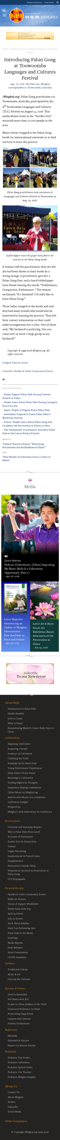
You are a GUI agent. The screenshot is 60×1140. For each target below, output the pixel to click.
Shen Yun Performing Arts (21, 928)
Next (4, 452)
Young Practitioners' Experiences (25, 768)
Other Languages (16, 1121)
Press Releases (15, 947)
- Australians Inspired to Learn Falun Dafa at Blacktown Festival (26, 415)
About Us (11, 1086)
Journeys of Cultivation (20, 753)
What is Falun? (15, 723)
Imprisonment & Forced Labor (24, 856)
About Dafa (12, 703)
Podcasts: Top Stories (19, 1057)
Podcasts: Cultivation (19, 1062)
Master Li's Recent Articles (22, 1045)
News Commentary (18, 952)
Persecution (12, 821)
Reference (11, 1030)
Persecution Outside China (22, 865)
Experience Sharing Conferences (24, 787)
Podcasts (10, 1051)
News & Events (18, 48)
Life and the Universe (19, 979)
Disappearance (15, 860)
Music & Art (14, 974)
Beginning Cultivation (19, 743)
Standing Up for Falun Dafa (22, 763)
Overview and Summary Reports (25, 826)
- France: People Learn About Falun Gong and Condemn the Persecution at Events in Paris (27, 423)
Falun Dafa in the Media (20, 933)
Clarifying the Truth (18, 758)
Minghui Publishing (34, 2)
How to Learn (15, 718)
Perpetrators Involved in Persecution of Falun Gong (28, 872)
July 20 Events (15, 918)
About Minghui (15, 1097)
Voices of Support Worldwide (23, 903)
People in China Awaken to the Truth (27, 1004)
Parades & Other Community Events (33, 371)
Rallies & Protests (17, 899)
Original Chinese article (15, 362)
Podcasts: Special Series (20, 1067)
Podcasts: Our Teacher (19, 1072)
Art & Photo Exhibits (18, 923)
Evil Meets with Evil (18, 999)
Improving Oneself (17, 748)
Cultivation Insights (18, 801)
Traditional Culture (18, 969)
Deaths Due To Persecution (22, 841)
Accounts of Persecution (20, 836)
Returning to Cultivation (20, 777)
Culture (10, 963)
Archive (12, 1101)
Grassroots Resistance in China (24, 1008)
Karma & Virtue (15, 988)
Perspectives (14, 806)
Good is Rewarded (17, 994)
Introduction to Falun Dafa (22, 708)
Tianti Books (49, 2)
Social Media (14, 1111)
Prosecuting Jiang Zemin (20, 1013)
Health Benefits (16, 713)
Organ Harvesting (17, 851)
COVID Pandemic (17, 957)
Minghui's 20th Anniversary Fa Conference (30, 811)
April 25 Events (15, 913)
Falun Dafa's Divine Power (21, 772)
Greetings (13, 937)
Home (5, 48)
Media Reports (15, 942)
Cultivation (12, 738)
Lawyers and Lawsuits (19, 1018)
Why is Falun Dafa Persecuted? (24, 831)
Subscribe (13, 1106)
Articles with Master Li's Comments (26, 797)
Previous (6, 439)
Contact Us (14, 1092)
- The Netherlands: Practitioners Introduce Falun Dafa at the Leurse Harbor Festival (28, 431)
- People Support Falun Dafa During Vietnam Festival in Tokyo (26, 396)
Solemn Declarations (18, 1023)
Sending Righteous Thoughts (23, 782)
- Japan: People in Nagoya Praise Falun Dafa (26, 410)
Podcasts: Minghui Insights (22, 1076)
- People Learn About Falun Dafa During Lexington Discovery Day (29, 403)
